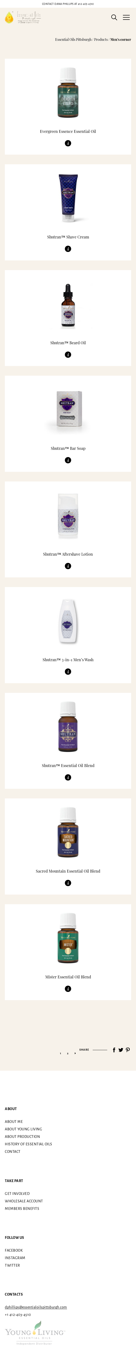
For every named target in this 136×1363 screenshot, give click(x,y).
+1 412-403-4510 (18, 1315)
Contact (13, 1152)
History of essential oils (28, 1144)
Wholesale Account (24, 1201)
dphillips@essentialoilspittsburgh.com (36, 1307)
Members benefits (22, 1208)
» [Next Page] (75, 1053)
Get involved (17, 1193)
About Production (22, 1137)
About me (14, 1122)
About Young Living (23, 1129)
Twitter (12, 1265)
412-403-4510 (68, 3)
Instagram (15, 1258)
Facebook (14, 1250)
